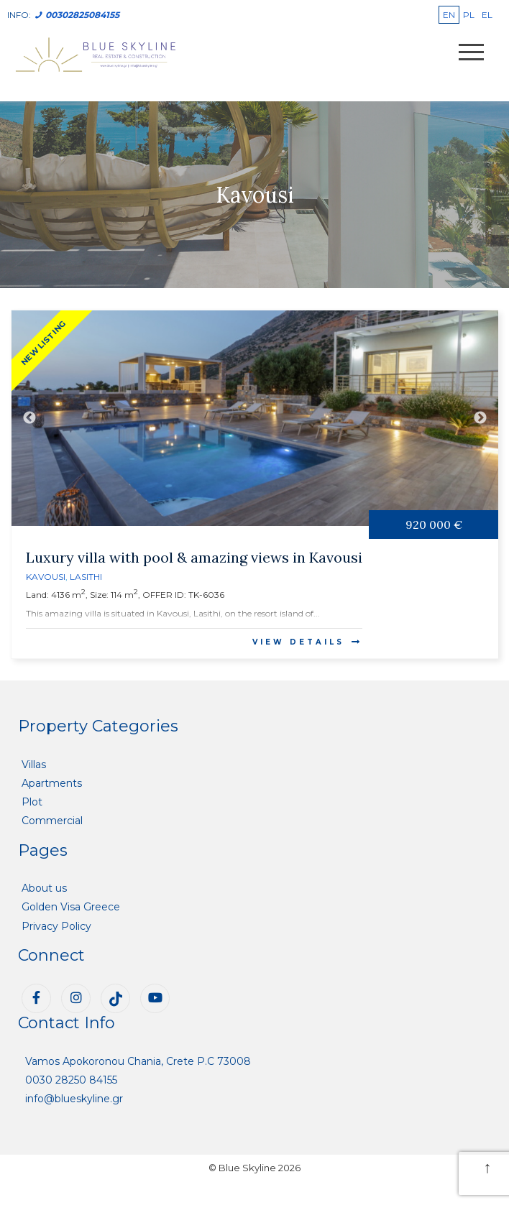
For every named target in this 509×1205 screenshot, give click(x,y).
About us (44, 888)
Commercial (52, 820)
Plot (32, 801)
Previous (29, 418)
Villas (34, 764)
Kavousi (45, 576)
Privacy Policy (56, 926)
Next (480, 418)
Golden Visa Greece (71, 906)
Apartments (52, 783)
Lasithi (86, 576)
